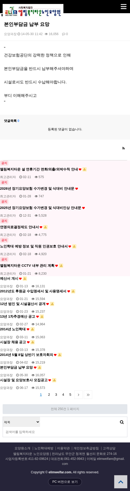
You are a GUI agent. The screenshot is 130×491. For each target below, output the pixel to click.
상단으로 (120, 481)
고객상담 (109, 448)
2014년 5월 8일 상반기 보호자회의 (31, 355)
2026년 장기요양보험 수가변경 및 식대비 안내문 (39, 188)
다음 (78, 394)
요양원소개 (22, 448)
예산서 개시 (13, 279)
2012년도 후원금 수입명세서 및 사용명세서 (37, 291)
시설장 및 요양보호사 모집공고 (28, 380)
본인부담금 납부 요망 (20, 367)
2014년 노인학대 (17, 329)
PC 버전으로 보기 (64, 482)
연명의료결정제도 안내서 (24, 227)
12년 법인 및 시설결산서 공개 (27, 304)
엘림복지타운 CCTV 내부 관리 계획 (31, 266)
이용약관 (63, 448)
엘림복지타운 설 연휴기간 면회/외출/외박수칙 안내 (43, 169)
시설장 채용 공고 (17, 342)
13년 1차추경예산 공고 (22, 316)
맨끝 (88, 394)
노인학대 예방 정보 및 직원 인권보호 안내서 (38, 246)
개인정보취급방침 (86, 448)
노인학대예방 (43, 448)
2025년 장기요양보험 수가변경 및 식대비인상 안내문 (42, 208)
